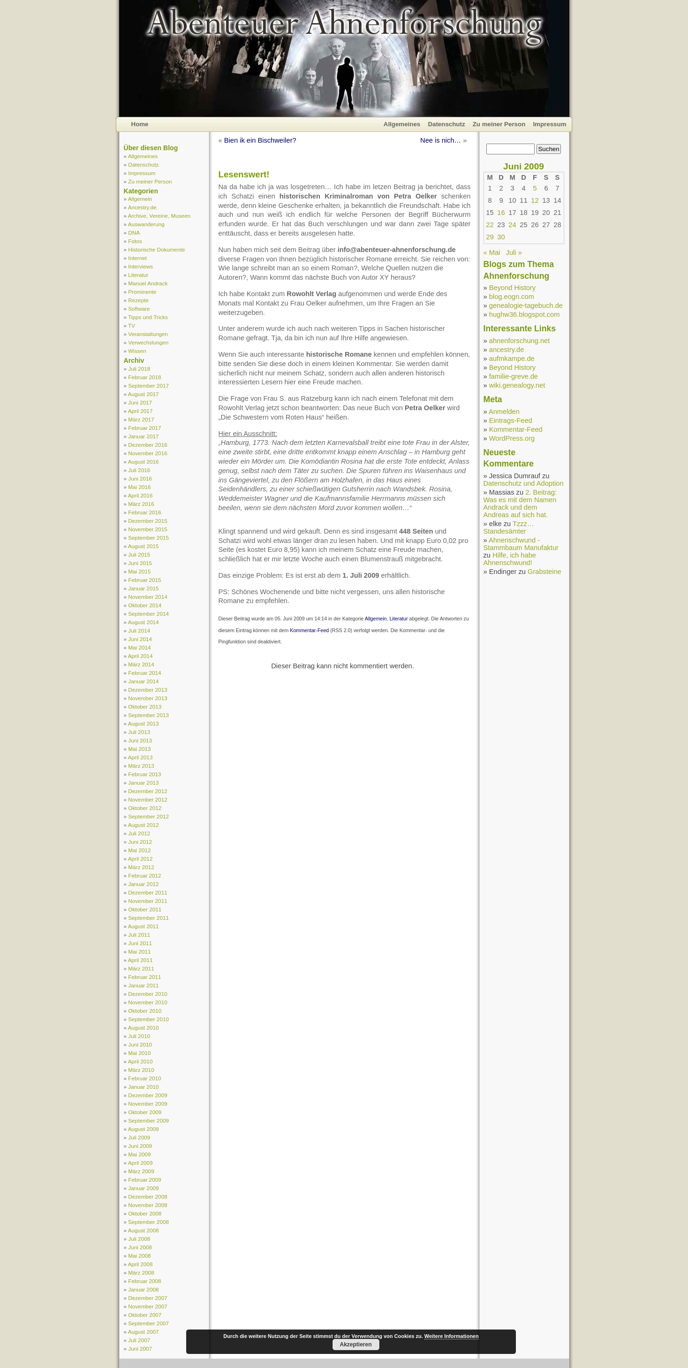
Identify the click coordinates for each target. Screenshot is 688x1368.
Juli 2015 (139, 554)
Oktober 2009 (144, 1112)
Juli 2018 (139, 369)
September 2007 (148, 1323)
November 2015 (147, 529)
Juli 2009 (139, 1137)
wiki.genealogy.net (517, 385)
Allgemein (140, 199)
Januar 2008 (143, 1289)
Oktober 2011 (144, 909)
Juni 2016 (140, 478)
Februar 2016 (144, 512)
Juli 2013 (139, 732)
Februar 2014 (144, 673)
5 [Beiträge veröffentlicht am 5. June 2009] (535, 188)
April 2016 (140, 495)
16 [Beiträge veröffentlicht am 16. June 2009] (501, 212)
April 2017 (140, 411)
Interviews (140, 266)
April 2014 (140, 656)
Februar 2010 (144, 1078)
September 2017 (148, 385)
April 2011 (140, 960)
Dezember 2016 (147, 445)
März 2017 (141, 419)
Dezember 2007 (147, 1298)
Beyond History (512, 287)
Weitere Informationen (451, 1336)
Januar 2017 (143, 436)
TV (131, 325)
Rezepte (138, 300)
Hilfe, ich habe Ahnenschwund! (510, 558)
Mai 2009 (139, 1154)
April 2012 (140, 859)
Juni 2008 (140, 1247)
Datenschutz (446, 124)
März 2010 (141, 1070)
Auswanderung (146, 224)
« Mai (492, 252)
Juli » (514, 252)
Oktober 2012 (144, 808)
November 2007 (147, 1306)
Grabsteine (544, 571)
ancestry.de (506, 349)
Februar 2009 (144, 1180)
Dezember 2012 (147, 791)
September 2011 (148, 918)
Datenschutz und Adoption (524, 483)
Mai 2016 (139, 487)
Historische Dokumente (156, 249)
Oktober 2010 (144, 1011)
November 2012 (147, 799)
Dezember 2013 (147, 690)
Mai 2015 (139, 571)
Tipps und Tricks (148, 317)
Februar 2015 (144, 580)
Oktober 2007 (144, 1315)
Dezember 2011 (147, 892)
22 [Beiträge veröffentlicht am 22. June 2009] (489, 225)
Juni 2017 (140, 402)
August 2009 (143, 1129)
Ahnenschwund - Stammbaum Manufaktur (521, 543)
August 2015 (143, 546)
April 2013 (140, 757)
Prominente (142, 292)
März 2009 (141, 1171)
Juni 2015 (140, 563)
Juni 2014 (140, 639)
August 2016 (143, 462)
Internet (137, 258)
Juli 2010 (139, 1036)
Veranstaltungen (148, 334)
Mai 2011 (139, 951)
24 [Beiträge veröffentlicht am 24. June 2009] (512, 225)
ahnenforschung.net (519, 340)
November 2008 (147, 1205)
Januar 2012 (143, 884)
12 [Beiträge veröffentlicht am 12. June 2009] (534, 200)
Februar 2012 (144, 875)
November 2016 (147, 453)
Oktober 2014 (144, 605)
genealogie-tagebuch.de (526, 305)
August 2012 (143, 825)
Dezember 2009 (147, 1095)
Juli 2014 (139, 630)
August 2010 (143, 1027)
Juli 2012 (139, 833)
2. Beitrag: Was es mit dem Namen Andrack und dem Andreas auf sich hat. (520, 504)
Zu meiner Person (499, 124)
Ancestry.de (142, 207)
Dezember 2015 (147, 521)
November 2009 (147, 1104)
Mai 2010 (139, 1053)
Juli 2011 (139, 935)
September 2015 (148, 538)
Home (140, 124)
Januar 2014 (143, 681)
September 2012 (148, 816)
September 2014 (148, 614)
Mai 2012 (139, 850)
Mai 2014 (139, 647)
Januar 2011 (143, 985)
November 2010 (147, 1002)
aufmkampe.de (512, 358)
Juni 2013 (140, 740)
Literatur (138, 275)
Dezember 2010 (147, 994)
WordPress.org (512, 438)
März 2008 (141, 1272)
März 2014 (141, 664)
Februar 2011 (144, 977)
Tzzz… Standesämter (509, 527)
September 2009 (148, 1120)
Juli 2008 (139, 1239)
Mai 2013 (139, 749)
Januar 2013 (143, 783)
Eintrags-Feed (510, 420)
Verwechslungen (148, 342)
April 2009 (140, 1163)
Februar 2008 (144, 1281)
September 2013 (148, 715)
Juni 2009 (140, 1146)
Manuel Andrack (147, 283)
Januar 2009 (143, 1188)
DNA (134, 232)
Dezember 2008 (147, 1196)
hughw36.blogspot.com (524, 314)
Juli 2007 (139, 1340)
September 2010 (148, 1019)
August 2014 (143, 622)
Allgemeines (402, 124)
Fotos (135, 241)
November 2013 (147, 698)
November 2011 (147, 901)
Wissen (137, 351)
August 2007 (143, 1332)
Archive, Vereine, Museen (159, 216)
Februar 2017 (144, 428)
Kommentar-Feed (309, 630)
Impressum (549, 124)
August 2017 (143, 394)
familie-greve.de (513, 376)
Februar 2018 (144, 377)
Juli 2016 (139, 470)
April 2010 (140, 1061)
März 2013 (141, 766)
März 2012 (141, 867)
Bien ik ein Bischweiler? (260, 140)
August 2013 (143, 723)
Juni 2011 (140, 943)
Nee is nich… (440, 140)
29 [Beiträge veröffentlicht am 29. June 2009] (489, 237)
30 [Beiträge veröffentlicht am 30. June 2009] (501, 237)
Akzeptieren (355, 1344)
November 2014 (147, 597)
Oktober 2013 (144, 706)
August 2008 (143, 1230)
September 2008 (148, 1222)
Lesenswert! (244, 174)
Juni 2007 (140, 1348)
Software (139, 309)
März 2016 (141, 504)
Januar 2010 (143, 1087)
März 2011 (141, 968)
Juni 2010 (140, 1044)
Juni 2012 (140, 842)
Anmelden (504, 411)
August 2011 (143, 926)
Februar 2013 (144, 774)
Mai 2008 (139, 1256)
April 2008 (140, 1264)
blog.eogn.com (511, 296)
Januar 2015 (143, 588)
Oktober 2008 (144, 1213)
